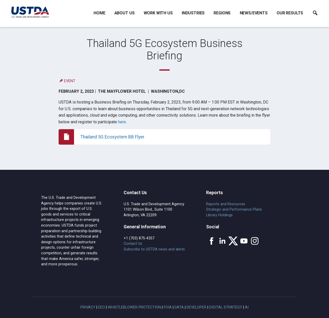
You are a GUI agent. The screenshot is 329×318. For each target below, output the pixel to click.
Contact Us (133, 243)
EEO (101, 307)
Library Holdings (219, 215)
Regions (222, 13)
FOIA (168, 307)
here (122, 121)
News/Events (254, 13)
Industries (193, 13)
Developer (196, 307)
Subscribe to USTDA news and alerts (154, 249)
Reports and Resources (225, 204)
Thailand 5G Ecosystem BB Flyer (112, 136)
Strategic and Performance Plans (234, 209)
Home (99, 13)
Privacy (87, 307)
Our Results (290, 13)
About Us (124, 13)
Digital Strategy (225, 307)
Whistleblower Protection (134, 307)
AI (247, 307)
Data (179, 307)
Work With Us (158, 13)
